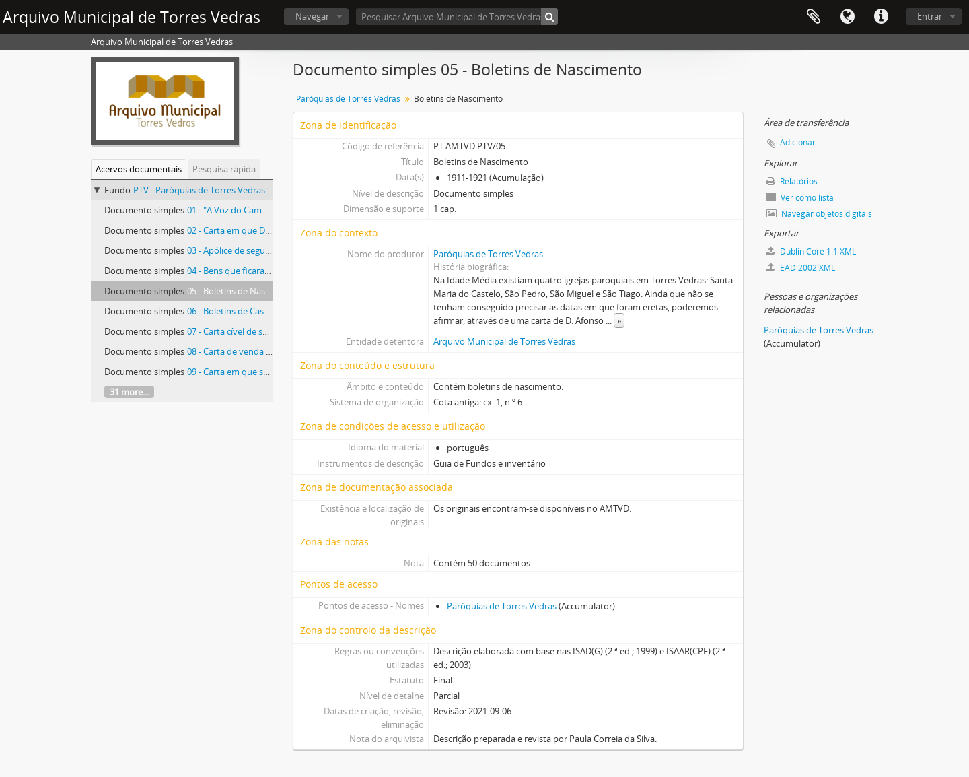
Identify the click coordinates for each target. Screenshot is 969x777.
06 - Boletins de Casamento (241, 311)
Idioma (847, 17)
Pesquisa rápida (224, 169)
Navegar (312, 16)
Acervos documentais (139, 169)
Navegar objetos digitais (819, 213)
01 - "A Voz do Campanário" (241, 210)
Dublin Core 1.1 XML (811, 251)
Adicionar (798, 142)
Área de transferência (813, 17)
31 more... (129, 392)
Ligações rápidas (881, 17)
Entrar (929, 16)
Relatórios (792, 181)
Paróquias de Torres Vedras (348, 98)
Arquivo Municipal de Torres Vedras (504, 341)
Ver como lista (800, 197)
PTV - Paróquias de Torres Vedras (199, 190)
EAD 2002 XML (800, 267)
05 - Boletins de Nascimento (242, 291)
